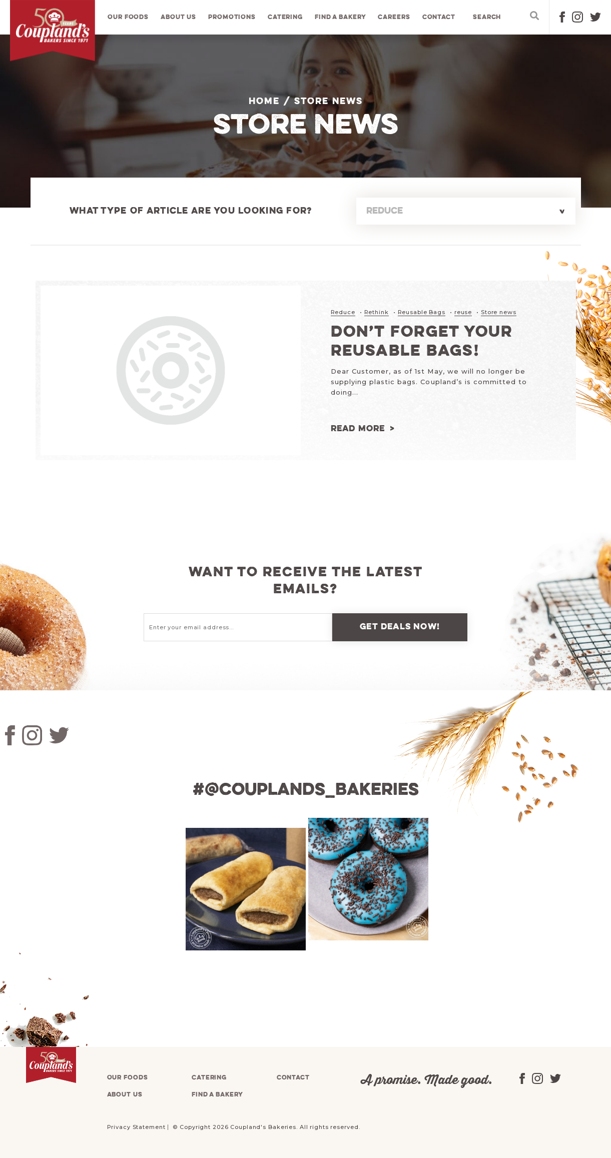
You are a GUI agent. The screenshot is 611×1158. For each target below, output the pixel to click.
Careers (394, 17)
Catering (285, 17)
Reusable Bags (421, 312)
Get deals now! (400, 627)
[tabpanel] (244, 889)
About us (178, 17)
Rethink (376, 312)
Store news (498, 312)
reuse (463, 312)
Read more (358, 429)
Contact (438, 17)
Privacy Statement (136, 1126)
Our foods (128, 17)
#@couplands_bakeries (306, 790)
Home (264, 102)
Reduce (343, 312)
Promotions (232, 17)
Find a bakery (340, 17)
